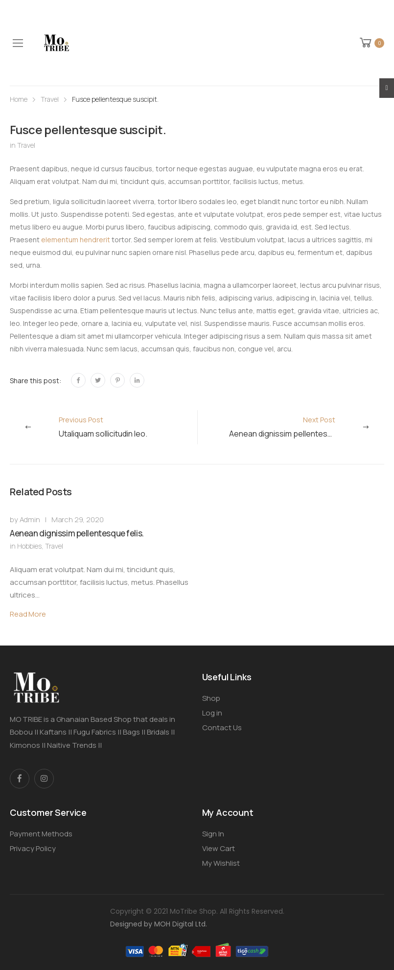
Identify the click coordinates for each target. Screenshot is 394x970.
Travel (50, 99)
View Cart (218, 848)
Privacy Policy (33, 848)
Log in (212, 713)
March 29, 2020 (77, 519)
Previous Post (103, 427)
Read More (28, 614)
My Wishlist (221, 863)
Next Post (294, 427)
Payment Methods (41, 834)
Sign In (213, 834)
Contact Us (222, 727)
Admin (30, 519)
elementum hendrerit (75, 239)
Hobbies (29, 546)
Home (18, 99)
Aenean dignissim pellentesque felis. (77, 533)
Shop (211, 698)
